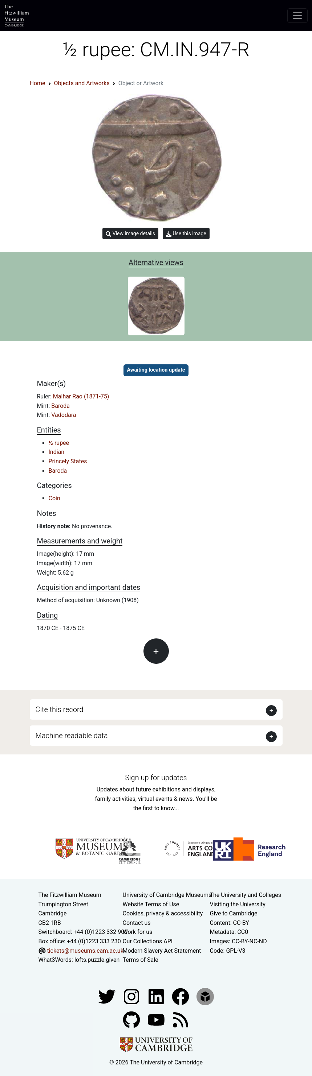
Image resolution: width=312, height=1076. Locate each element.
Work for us (138, 931)
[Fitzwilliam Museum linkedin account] (181, 996)
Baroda (60, 405)
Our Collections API (148, 941)
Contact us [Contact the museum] (137, 922)
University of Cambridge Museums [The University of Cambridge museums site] (167, 894)
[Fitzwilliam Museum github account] (132, 1019)
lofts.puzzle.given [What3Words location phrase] (96, 959)
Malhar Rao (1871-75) (81, 396)
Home (37, 83)
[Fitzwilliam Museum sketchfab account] (205, 996)
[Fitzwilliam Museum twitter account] (107, 996)
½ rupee (59, 442)
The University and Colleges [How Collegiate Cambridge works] (245, 894)
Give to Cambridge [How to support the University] (234, 913)
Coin (54, 498)
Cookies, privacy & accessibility (163, 913)
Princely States (68, 461)
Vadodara (63, 414)
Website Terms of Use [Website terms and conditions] (151, 904)
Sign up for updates (156, 777)
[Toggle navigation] (297, 15)
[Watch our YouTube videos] (157, 1019)
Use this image (186, 234)
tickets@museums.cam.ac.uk (85, 950)
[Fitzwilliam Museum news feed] (180, 1019)
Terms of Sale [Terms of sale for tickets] (140, 959)
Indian (57, 451)
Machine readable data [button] (72, 735)
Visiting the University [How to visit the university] (238, 904)
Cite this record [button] (60, 709)
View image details (130, 234)
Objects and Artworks (82, 83)
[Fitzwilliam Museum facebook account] (157, 996)
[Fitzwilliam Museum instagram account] (132, 996)
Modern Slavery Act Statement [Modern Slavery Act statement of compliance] (162, 950)
